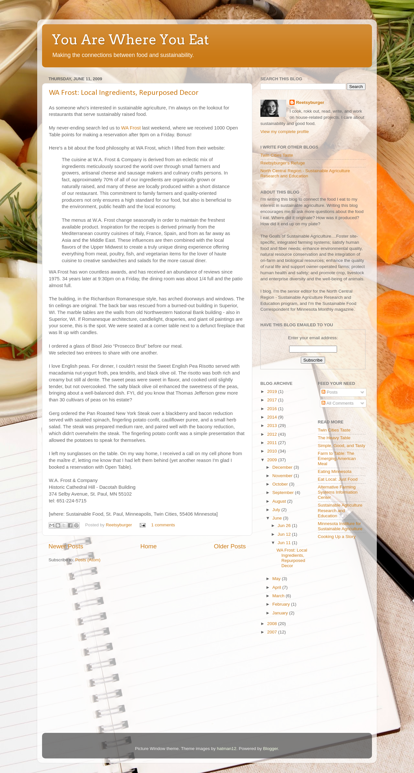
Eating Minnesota (335, 471)
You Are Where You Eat (130, 39)
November (283, 475)
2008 (272, 623)
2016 (272, 408)
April (277, 587)
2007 (272, 632)
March (279, 595)
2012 (272, 434)
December (283, 467)
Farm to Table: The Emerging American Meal (337, 458)
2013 (272, 425)
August (279, 501)
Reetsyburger (119, 524)
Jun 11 (285, 542)
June (277, 518)
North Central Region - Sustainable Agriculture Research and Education (305, 173)
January (280, 613)
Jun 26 (285, 525)
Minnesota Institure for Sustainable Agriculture (340, 526)
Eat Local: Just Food (338, 479)
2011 (272, 442)
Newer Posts (66, 546)
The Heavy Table (334, 437)
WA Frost (131, 127)
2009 (272, 459)
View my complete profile (284, 131)
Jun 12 (285, 534)
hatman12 (226, 748)
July (276, 509)
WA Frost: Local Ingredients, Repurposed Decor (124, 93)
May (277, 578)
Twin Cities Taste (276, 155)
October (280, 484)
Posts (329, 392)
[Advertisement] (279, 685)
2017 (272, 400)
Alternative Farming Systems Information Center (338, 492)
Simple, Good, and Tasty (341, 445)
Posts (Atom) (88, 559)
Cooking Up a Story (337, 536)
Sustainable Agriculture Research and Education (340, 510)
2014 (272, 417)
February (281, 604)
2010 (272, 451)
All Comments (337, 403)
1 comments (163, 524)
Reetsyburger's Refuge (282, 163)
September (283, 492)
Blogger (270, 748)
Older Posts (230, 546)
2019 (272, 391)
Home (148, 546)
